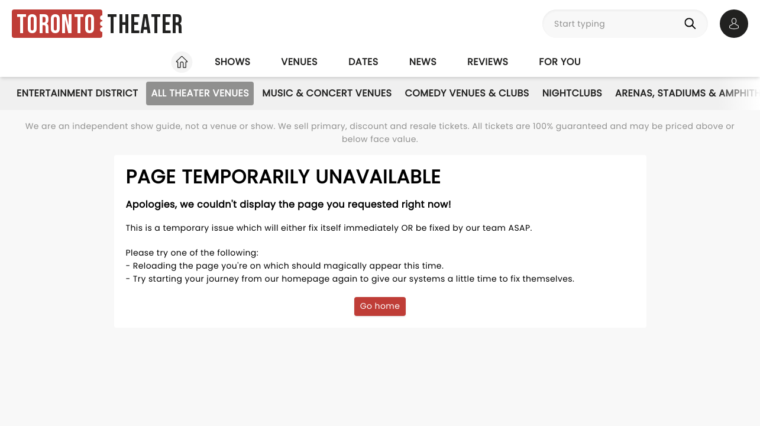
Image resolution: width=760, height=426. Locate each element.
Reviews (487, 62)
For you (560, 62)
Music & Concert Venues (327, 93)
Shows (232, 62)
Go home (380, 306)
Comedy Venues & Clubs (467, 93)
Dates (363, 62)
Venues (299, 62)
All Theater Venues (200, 93)
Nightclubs (572, 93)
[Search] (692, 24)
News (422, 62)
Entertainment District (77, 93)
